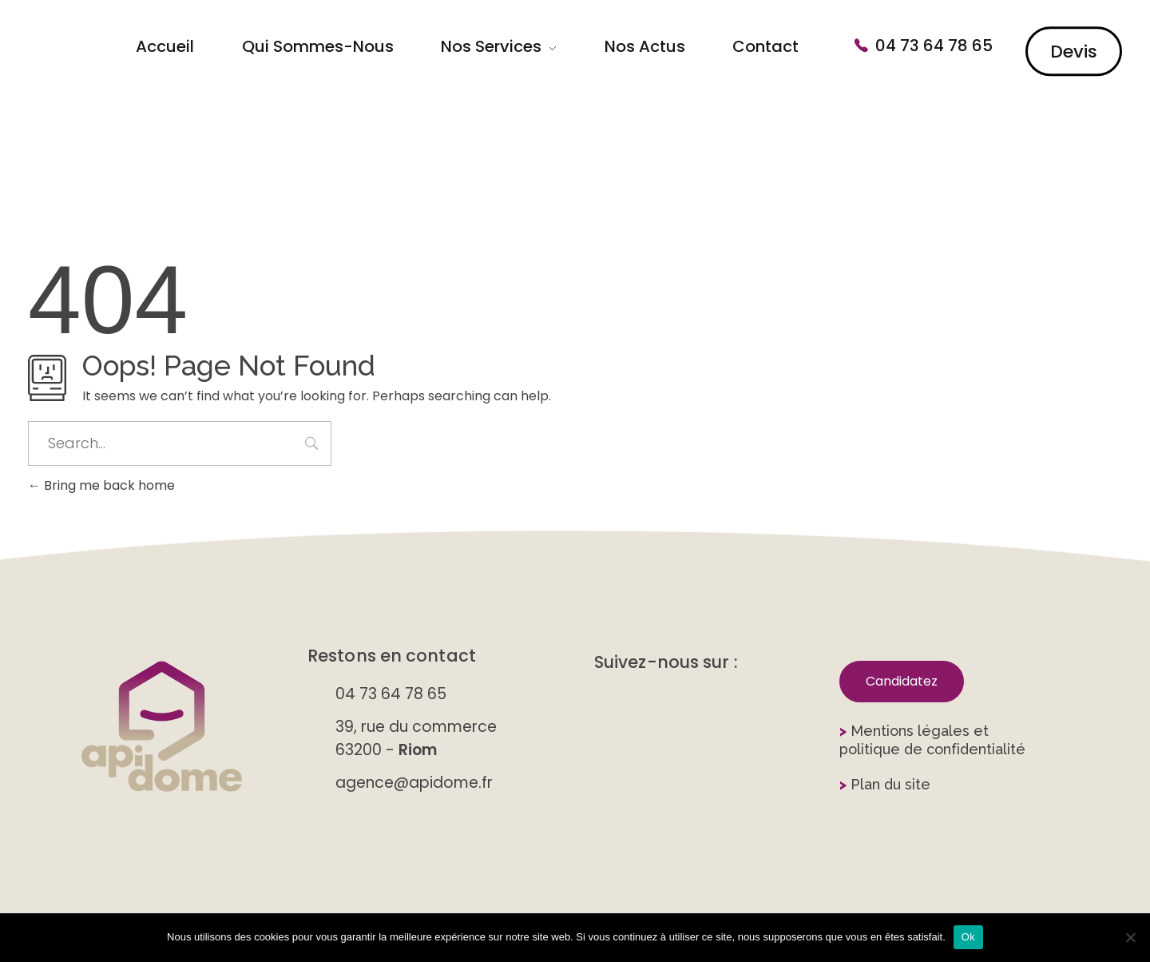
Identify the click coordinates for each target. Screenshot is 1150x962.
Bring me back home (101, 485)
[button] (901, 681)
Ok (968, 937)
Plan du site (884, 784)
